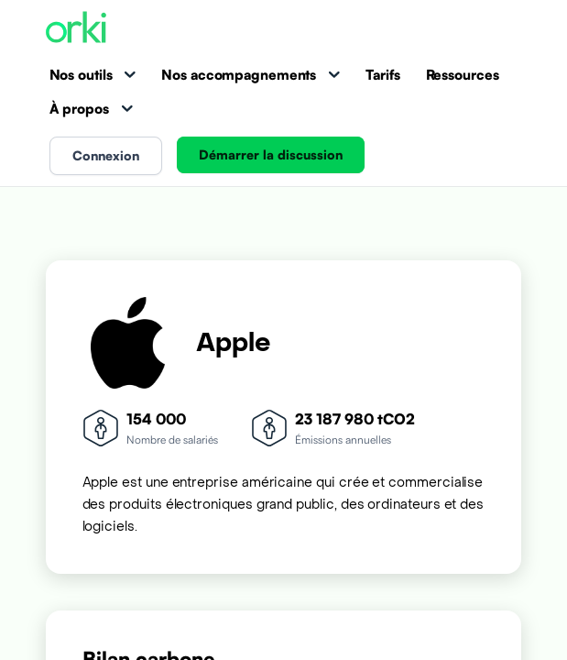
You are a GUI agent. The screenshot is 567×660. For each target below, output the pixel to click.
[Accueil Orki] (76, 29)
